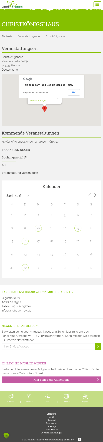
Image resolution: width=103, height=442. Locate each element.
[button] (44, 109)
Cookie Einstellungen (51, 432)
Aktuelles (10, 402)
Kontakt (52, 420)
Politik (47, 402)
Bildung (66, 402)
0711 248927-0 (21, 306)
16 (25, 241)
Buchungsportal (12, 157)
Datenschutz (51, 429)
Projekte (85, 402)
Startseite (7, 36)
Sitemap (52, 426)
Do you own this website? (35, 92)
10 (38, 228)
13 (78, 228)
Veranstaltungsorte (29, 36)
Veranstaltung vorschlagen (20, 173)
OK (73, 92)
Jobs (51, 416)
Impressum (51, 423)
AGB (5, 165)
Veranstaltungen (38, 100)
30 (25, 267)
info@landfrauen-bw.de (16, 310)
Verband (29, 402)
